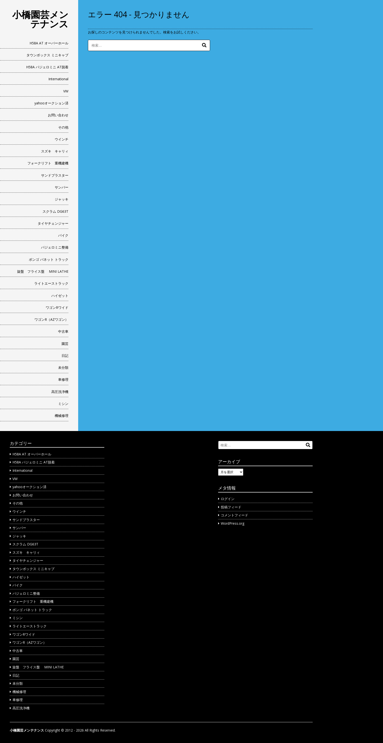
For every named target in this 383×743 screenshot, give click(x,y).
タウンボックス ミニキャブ (47, 55)
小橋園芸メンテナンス (40, 19)
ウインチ (61, 139)
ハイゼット (59, 295)
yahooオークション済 (51, 103)
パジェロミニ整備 (54, 247)
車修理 (63, 379)
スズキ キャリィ (54, 151)
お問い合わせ (58, 115)
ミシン (63, 403)
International (58, 79)
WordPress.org (232, 523)
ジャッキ (61, 199)
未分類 (63, 367)
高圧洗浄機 (59, 391)
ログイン (227, 498)
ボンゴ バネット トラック (48, 259)
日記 (65, 355)
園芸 (65, 343)
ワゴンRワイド (57, 307)
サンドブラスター (54, 175)
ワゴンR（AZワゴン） (51, 319)
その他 (63, 127)
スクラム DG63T (55, 211)
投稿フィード (231, 507)
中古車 (63, 331)
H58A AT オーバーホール (49, 43)
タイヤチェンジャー (53, 223)
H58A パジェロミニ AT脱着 (47, 67)
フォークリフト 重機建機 (47, 163)
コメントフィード (234, 515)
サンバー (61, 187)
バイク (63, 235)
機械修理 (61, 415)
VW (65, 91)
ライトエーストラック (51, 283)
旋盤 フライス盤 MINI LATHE (42, 271)
